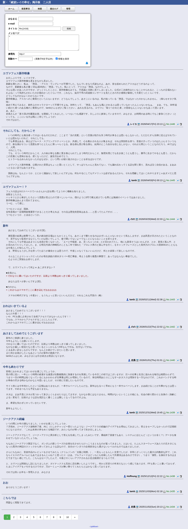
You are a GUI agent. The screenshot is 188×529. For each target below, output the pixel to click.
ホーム (11, 9)
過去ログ (54, 9)
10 (67, 517)
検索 (40, 9)
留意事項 (25, 9)
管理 (68, 9)
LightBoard (94, 526)
